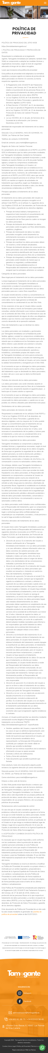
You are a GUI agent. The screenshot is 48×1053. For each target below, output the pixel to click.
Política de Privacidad (23, 1046)
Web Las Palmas (30, 1050)
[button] (42, 1047)
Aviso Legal (12, 1046)
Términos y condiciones (38, 1046)
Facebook (24, 1001)
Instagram (24, 993)
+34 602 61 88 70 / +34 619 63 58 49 (24, 1019)
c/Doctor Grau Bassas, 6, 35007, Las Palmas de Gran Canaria (23, 1026)
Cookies (4, 1046)
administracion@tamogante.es (24, 1012)
